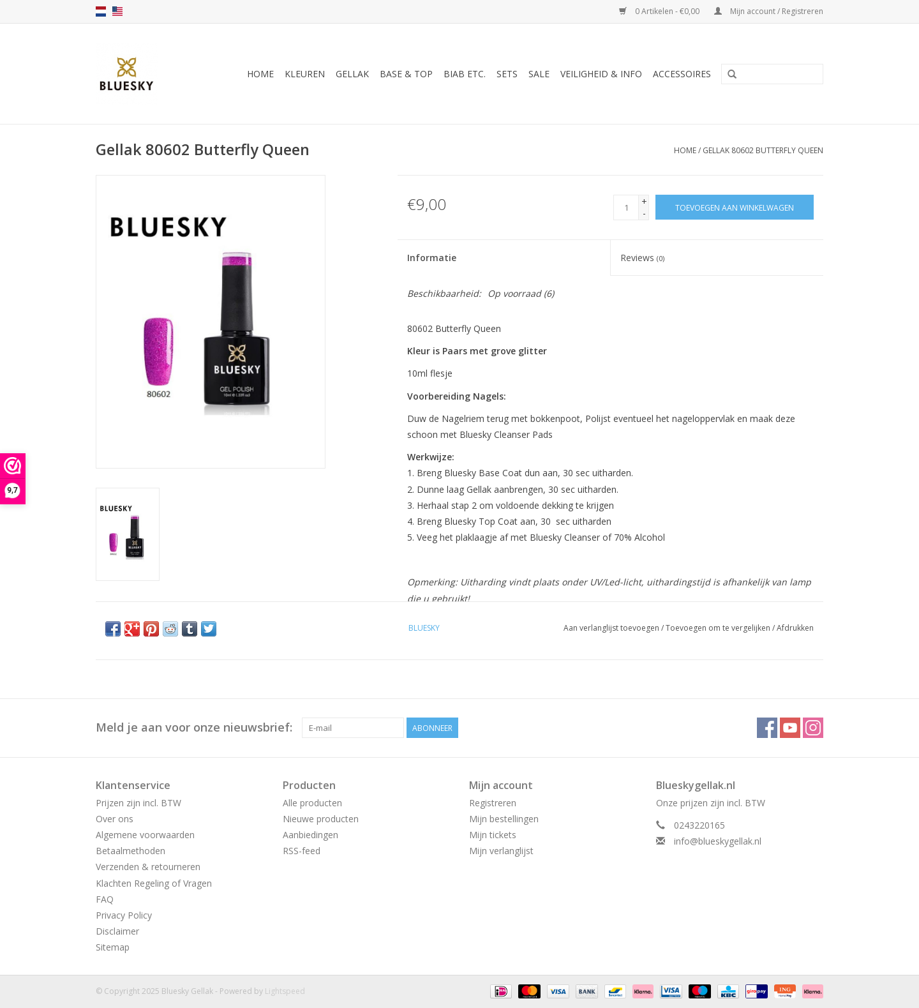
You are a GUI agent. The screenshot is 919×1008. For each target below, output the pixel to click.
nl (101, 11)
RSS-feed (301, 851)
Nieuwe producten (321, 819)
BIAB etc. (465, 74)
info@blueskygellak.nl (717, 841)
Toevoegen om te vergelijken (719, 627)
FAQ (105, 899)
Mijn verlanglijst (501, 851)
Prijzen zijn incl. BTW (138, 803)
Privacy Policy (124, 915)
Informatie (431, 258)
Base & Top (406, 74)
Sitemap (113, 947)
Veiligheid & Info (601, 74)
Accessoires (682, 74)
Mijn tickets (492, 835)
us (117, 11)
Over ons (114, 819)
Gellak (352, 74)
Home (260, 74)
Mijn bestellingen (504, 819)
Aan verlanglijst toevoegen (611, 627)
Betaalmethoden (130, 851)
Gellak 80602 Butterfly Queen (763, 150)
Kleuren (305, 74)
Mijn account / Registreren (768, 11)
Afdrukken (795, 627)
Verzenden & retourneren (148, 867)
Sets (507, 74)
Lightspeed (285, 991)
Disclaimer (117, 931)
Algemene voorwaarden (145, 835)
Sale (538, 74)
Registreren (492, 803)
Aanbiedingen (310, 835)
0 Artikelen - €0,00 (660, 11)
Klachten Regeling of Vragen (154, 883)
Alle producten (312, 803)
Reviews (642, 258)
